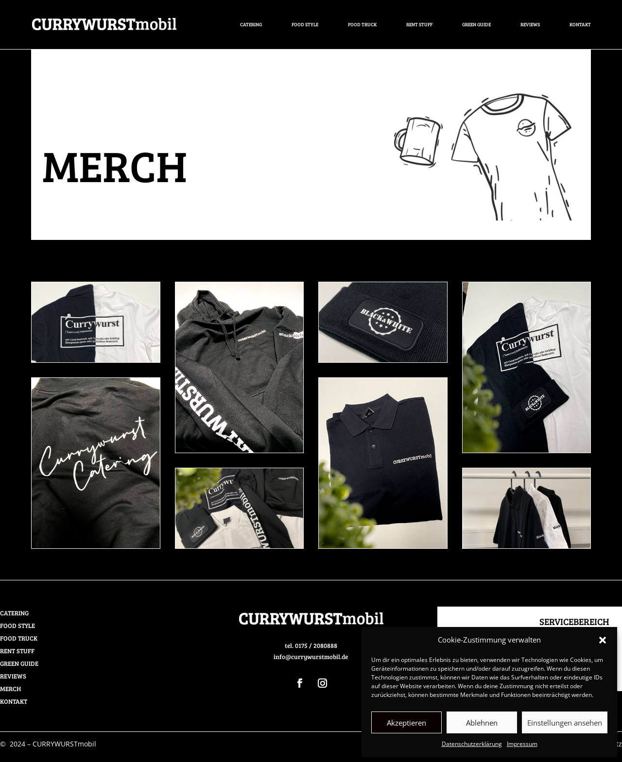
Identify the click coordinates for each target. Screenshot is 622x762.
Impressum (522, 744)
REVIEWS (530, 24)
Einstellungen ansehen (564, 723)
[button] (602, 640)
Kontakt (580, 24)
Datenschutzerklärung (472, 744)
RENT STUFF (419, 24)
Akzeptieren (406, 723)
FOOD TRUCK (362, 24)
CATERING (251, 24)
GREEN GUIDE (476, 24)
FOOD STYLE (305, 24)
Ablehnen (482, 723)
